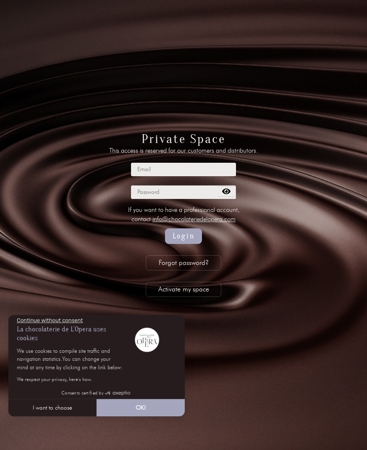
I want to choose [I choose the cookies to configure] (52, 407)
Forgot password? (184, 263)
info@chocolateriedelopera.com (194, 219)
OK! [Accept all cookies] (141, 407)
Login (184, 236)
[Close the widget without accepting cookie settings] (50, 320)
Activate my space (183, 289)
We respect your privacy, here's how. (54, 379)
